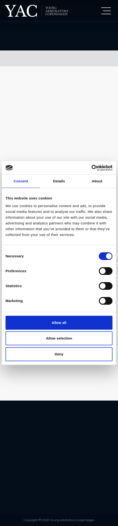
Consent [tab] (21, 181)
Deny (59, 354)
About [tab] (97, 181)
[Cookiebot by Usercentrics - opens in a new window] (91, 168)
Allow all (59, 323)
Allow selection (59, 338)
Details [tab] (59, 181)
